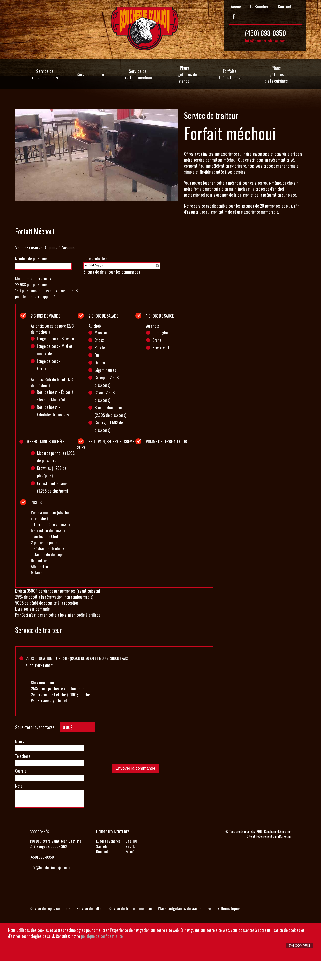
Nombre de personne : (31, 259)
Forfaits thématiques (229, 74)
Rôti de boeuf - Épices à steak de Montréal (55, 396)
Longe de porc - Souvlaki (55, 339)
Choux (99, 340)
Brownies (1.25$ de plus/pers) (51, 472)
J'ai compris (299, 945)
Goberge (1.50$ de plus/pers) (109, 426)
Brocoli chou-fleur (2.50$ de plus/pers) (110, 411)
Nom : (19, 741)
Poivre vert (160, 348)
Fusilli (99, 355)
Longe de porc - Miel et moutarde (54, 350)
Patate (100, 348)
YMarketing (284, 836)
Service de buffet (91, 74)
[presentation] (150, 750)
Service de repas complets (45, 74)
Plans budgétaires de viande (184, 74)
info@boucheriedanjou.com (265, 40)
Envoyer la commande (135, 768)
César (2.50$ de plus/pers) (107, 396)
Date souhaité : (95, 259)
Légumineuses (105, 370)
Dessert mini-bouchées (45, 442)
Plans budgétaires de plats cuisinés (276, 74)
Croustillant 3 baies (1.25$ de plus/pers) (52, 487)
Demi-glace (161, 333)
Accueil (237, 6)
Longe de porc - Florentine (49, 365)
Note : (19, 786)
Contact (285, 6)
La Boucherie (260, 6)
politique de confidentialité (102, 936)
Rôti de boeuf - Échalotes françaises (53, 411)
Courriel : (22, 771)
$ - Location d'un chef (77, 661)
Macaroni (102, 333)
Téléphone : (23, 756)
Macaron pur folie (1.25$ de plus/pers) (56, 457)
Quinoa (100, 363)
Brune (156, 340)
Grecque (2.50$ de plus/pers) (109, 381)
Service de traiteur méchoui (137, 74)
